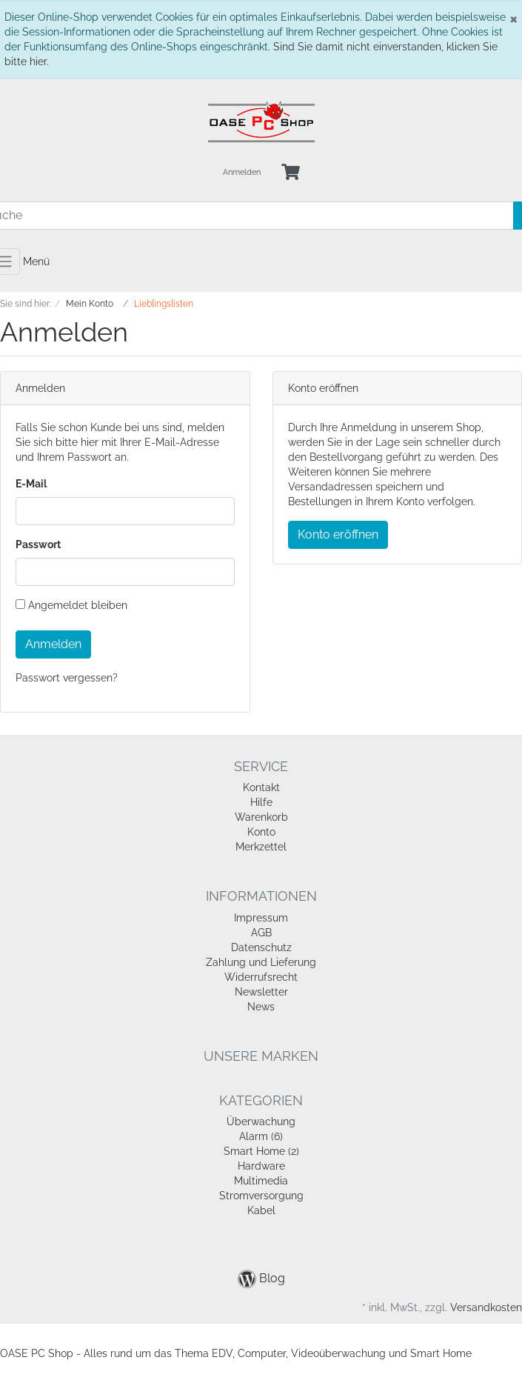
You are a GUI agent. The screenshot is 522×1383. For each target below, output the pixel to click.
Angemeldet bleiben (71, 605)
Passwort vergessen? (67, 678)
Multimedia (261, 1181)
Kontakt (261, 787)
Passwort (38, 544)
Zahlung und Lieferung (261, 962)
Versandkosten (486, 1307)
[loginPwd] (125, 572)
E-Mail (31, 484)
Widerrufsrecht (261, 977)
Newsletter (261, 992)
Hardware (261, 1166)
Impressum (261, 918)
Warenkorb (261, 817)
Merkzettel (261, 847)
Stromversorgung (261, 1196)
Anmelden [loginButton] (53, 644)
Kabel (261, 1210)
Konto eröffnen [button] (338, 534)
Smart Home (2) (261, 1151)
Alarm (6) (261, 1136)
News (261, 1007)
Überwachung (261, 1121)
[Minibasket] (290, 173)
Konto (261, 832)
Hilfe (261, 802)
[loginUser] (125, 511)
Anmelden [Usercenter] (242, 172)
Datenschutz (261, 947)
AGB (261, 933)
